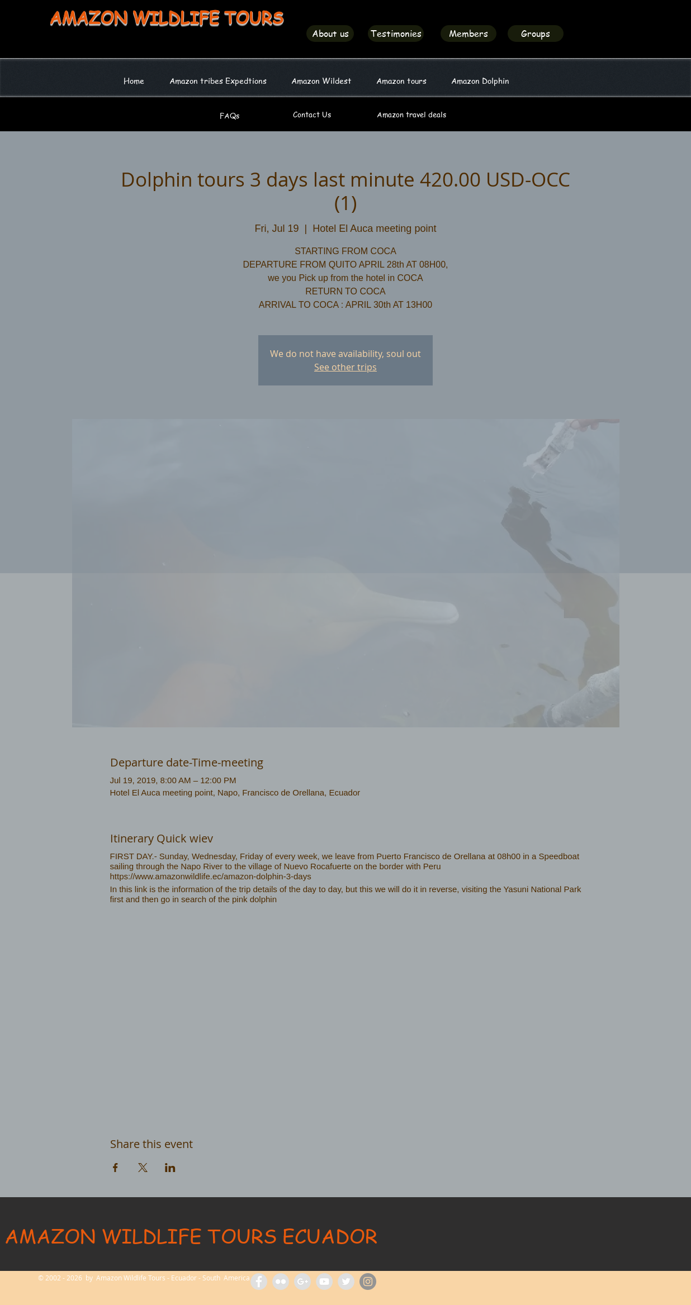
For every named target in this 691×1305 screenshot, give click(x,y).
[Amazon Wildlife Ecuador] (346, 1281)
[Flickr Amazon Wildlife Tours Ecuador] (280, 1281)
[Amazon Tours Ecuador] (302, 1281)
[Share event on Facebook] (115, 1167)
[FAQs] (229, 115)
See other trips (345, 367)
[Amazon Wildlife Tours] (324, 1281)
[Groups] (536, 33)
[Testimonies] (396, 33)
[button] (321, 80)
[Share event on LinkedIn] (170, 1167)
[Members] (468, 33)
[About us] (330, 33)
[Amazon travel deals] (411, 114)
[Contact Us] (312, 114)
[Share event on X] (143, 1167)
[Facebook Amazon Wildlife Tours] (258, 1281)
